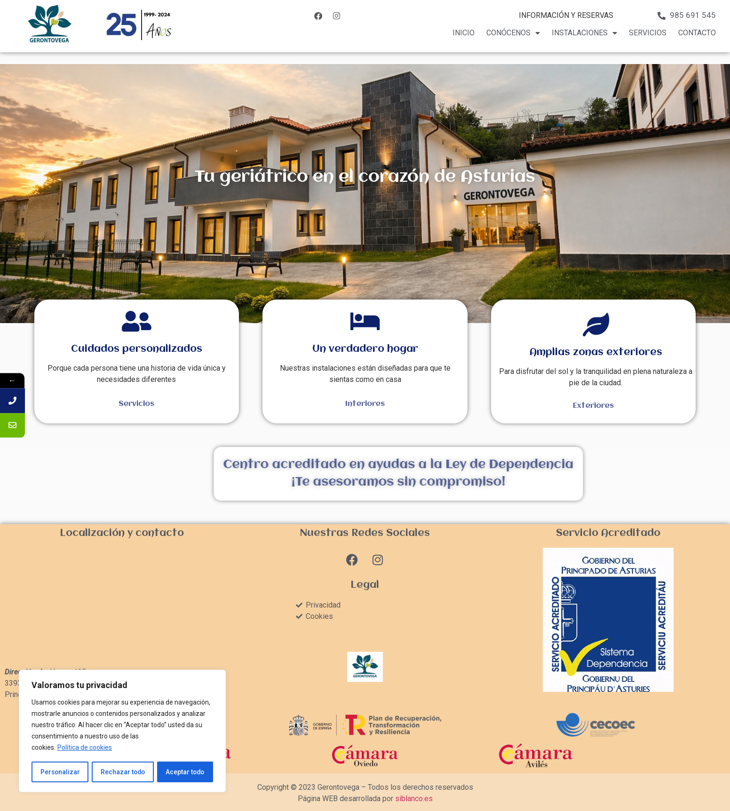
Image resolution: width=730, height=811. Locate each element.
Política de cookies (84, 748)
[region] (122, 731)
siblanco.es (414, 798)
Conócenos (513, 32)
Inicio (463, 32)
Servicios (648, 32)
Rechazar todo (122, 772)
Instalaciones (584, 32)
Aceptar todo (185, 772)
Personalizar (60, 772)
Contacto (697, 32)
